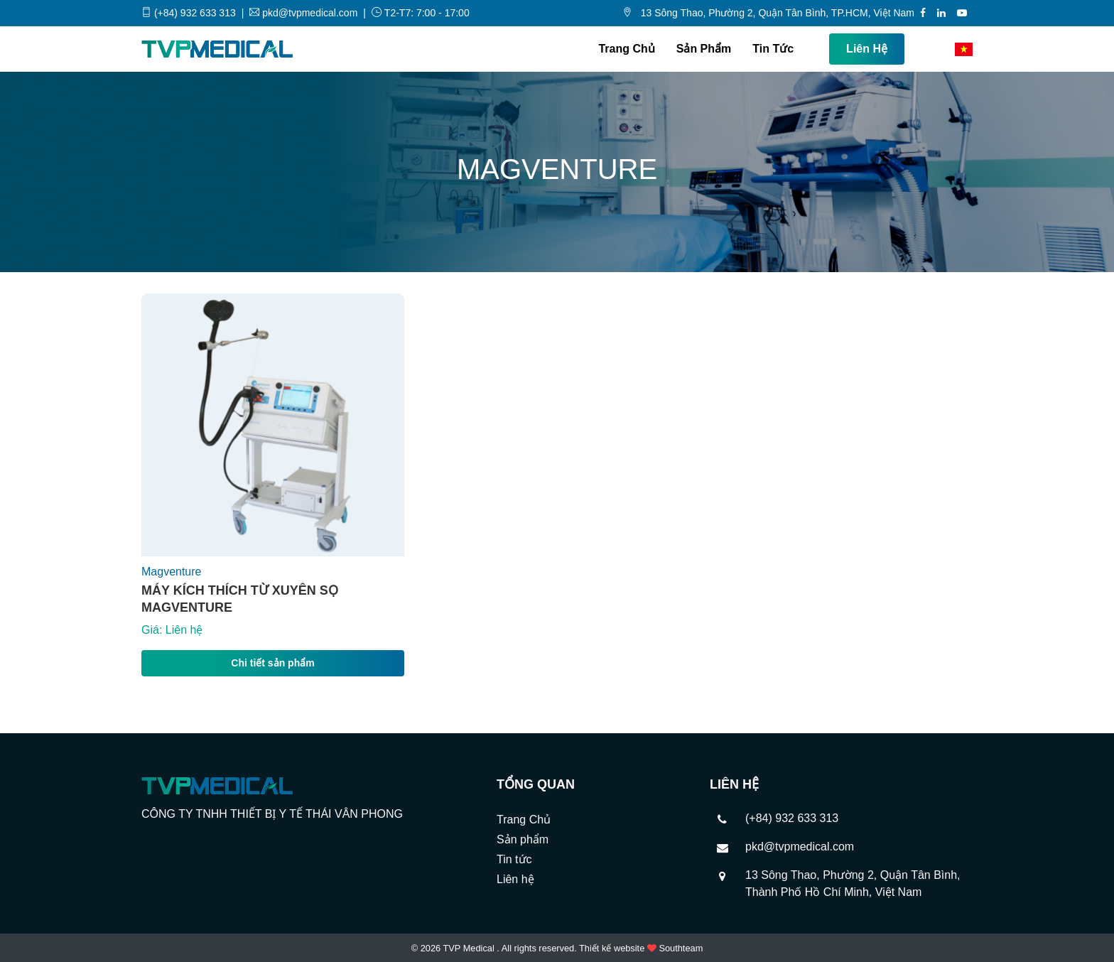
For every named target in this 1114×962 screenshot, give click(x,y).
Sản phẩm (704, 49)
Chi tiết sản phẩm (272, 663)
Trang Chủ (626, 49)
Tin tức (773, 49)
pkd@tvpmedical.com (799, 847)
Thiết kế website (611, 948)
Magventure (171, 572)
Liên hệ (866, 49)
